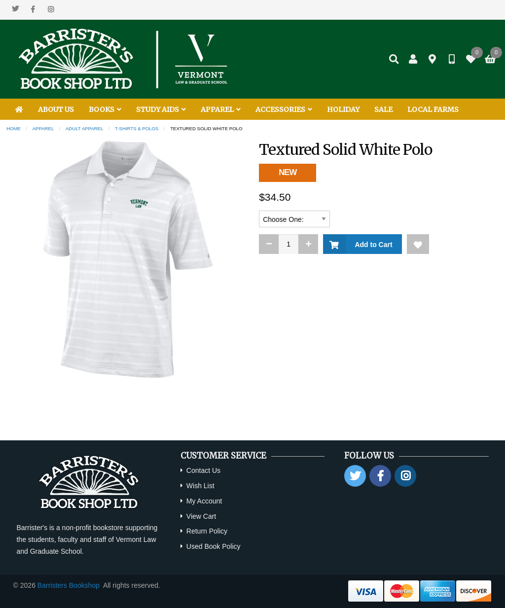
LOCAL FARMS (433, 109)
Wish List (200, 486)
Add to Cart (371, 245)
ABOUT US (56, 109)
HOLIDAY (343, 109)
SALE (383, 109)
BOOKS (105, 109)
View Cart (201, 516)
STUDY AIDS (161, 109)
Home (13, 128)
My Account (204, 501)
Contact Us (203, 470)
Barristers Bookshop (68, 585)
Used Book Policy (213, 546)
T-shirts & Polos (136, 128)
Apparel (43, 128)
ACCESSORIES (283, 109)
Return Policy (206, 531)
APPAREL (221, 109)
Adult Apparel (84, 128)
